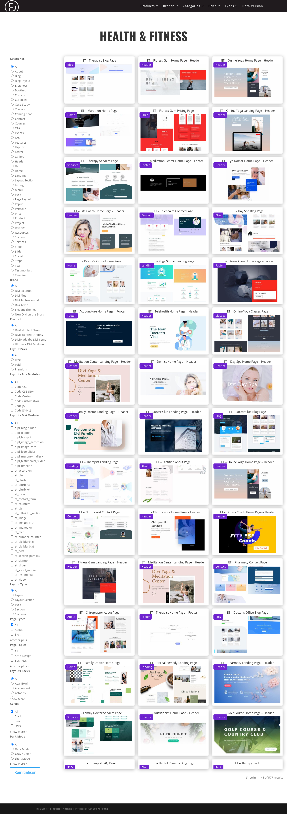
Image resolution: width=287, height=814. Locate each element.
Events (19, 133)
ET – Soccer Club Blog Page (247, 412)
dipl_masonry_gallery (29, 456)
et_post (19, 551)
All (16, 67)
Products (148, 6)
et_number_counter (28, 537)
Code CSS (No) (24, 391)
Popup (19, 204)
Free (18, 360)
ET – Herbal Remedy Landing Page (173, 663)
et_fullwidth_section (28, 513)
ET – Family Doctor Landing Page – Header (99, 412)
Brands (168, 6)
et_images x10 (24, 523)
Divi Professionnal (27, 300)
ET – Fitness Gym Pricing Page (173, 111)
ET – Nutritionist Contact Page (99, 512)
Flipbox (20, 147)
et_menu (20, 532)
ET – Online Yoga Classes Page (247, 311)
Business (21, 660)
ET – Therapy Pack (247, 763)
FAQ (17, 138)
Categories (191, 6)
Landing (20, 175)
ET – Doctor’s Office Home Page (99, 261)
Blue (18, 721)
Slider (19, 251)
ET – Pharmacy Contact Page (247, 562)
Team (18, 265)
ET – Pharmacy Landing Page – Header (247, 663)
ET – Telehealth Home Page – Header (173, 311)
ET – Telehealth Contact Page (173, 211)
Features (21, 142)
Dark (18, 726)
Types (229, 6)
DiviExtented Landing (29, 335)
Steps (18, 261)
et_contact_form (25, 499)
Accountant (22, 688)
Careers (20, 95)
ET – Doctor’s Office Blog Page (247, 612)
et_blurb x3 (22, 485)
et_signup (21, 560)
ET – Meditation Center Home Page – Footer (173, 161)
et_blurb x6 (22, 489)
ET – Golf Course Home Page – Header (247, 713)
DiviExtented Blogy (27, 330)
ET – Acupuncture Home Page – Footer (99, 311)
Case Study (22, 104)
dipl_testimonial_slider (30, 461)
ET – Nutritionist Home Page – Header (173, 713)
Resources (22, 232)
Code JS (20, 406)
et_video (20, 579)
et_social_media (25, 570)
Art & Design (23, 656)
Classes (20, 109)
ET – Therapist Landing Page (99, 462)
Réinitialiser (25, 772)
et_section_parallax (27, 556)
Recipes (20, 228)
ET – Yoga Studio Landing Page (173, 261)
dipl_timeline (23, 466)
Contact (20, 119)
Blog (18, 76)
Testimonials (23, 270)
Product (20, 218)
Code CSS (21, 387)
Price (212, 6)
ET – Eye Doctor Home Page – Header (247, 161)
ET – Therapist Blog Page (99, 60)
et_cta (19, 508)
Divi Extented (23, 291)
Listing (19, 185)
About (19, 71)
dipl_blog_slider (25, 428)
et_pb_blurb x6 (24, 546)
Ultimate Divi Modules (29, 344)
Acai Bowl (21, 683)
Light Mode (22, 758)
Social (19, 256)
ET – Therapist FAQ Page (99, 763)
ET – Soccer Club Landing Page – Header (173, 412)
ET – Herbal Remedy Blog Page (173, 763)
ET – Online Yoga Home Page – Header (247, 60)
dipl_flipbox (22, 433)
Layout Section (24, 180)
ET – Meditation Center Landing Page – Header (99, 361)
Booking (20, 90)
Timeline (21, 275)
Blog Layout (22, 81)
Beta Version (252, 6)
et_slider (20, 565)
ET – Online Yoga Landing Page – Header (247, 111)
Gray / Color (23, 754)
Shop (18, 247)
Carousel (21, 100)
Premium (21, 369)
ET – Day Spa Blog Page (247, 211)
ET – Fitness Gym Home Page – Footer (247, 261)
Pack (18, 194)
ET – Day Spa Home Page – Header (247, 361)
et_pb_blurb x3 (24, 542)
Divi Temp (21, 305)
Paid (18, 364)
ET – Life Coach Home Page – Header (99, 211)
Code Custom (23, 396)
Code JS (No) (23, 410)
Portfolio (20, 209)
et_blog (19, 475)
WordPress (100, 809)
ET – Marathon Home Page (99, 111)
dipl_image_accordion (29, 442)
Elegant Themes (25, 309)
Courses (20, 123)
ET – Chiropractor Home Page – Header (173, 512)
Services (20, 242)
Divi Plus (20, 295)
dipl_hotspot (23, 437)
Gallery (19, 157)
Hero (18, 166)
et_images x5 (23, 527)
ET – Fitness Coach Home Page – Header (247, 512)
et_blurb (20, 480)
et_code (20, 494)
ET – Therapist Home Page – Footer (173, 612)
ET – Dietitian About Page (173, 462)
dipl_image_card (25, 447)
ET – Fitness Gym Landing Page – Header (99, 562)
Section (20, 237)
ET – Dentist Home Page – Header (173, 361)
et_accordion (23, 470)
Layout (19, 595)
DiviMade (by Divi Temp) (31, 339)
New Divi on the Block (29, 314)
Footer (19, 152)
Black (18, 716)
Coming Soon (23, 114)
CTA (17, 128)
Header (20, 161)
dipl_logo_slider (25, 452)
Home (19, 171)
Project (19, 223)
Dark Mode (22, 749)
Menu (19, 190)
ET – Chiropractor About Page (99, 612)
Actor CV (20, 693)
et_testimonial (24, 575)
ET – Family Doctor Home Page (99, 663)
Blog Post (21, 85)
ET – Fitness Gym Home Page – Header (173, 60)
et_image (21, 518)
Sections (20, 614)
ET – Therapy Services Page (99, 161)
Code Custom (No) (27, 401)
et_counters (22, 504)
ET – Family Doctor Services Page (99, 713)
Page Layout (23, 199)
